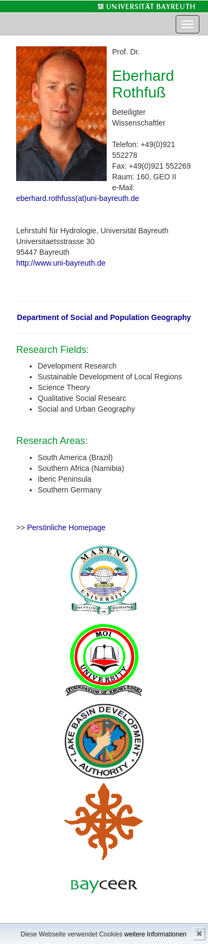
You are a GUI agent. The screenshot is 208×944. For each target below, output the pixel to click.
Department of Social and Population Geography (104, 317)
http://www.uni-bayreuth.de (61, 263)
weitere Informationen (155, 934)
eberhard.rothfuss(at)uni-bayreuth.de (77, 198)
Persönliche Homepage (66, 527)
